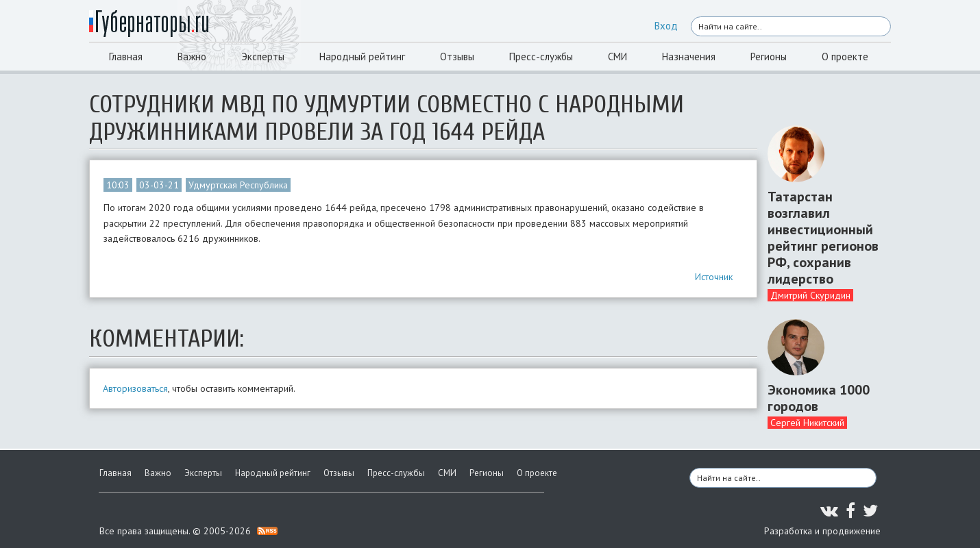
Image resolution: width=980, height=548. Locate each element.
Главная (126, 56)
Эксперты (262, 56)
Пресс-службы (541, 56)
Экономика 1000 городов (819, 398)
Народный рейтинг (362, 56)
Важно (191, 56)
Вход (666, 25)
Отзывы (457, 56)
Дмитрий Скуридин (810, 295)
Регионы (768, 56)
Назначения (688, 56)
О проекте (845, 56)
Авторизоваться (135, 388)
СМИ (617, 56)
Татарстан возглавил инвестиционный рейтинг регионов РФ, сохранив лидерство (823, 237)
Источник (714, 277)
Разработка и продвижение (822, 531)
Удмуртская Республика (238, 185)
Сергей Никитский (807, 422)
